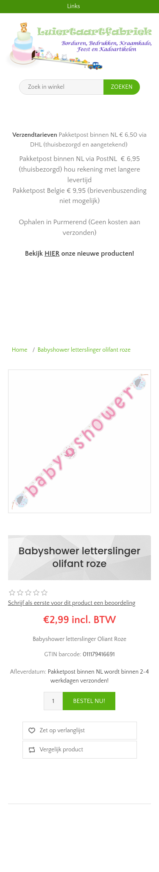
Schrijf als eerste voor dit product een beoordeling (71, 603)
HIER (52, 253)
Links (73, 6)
